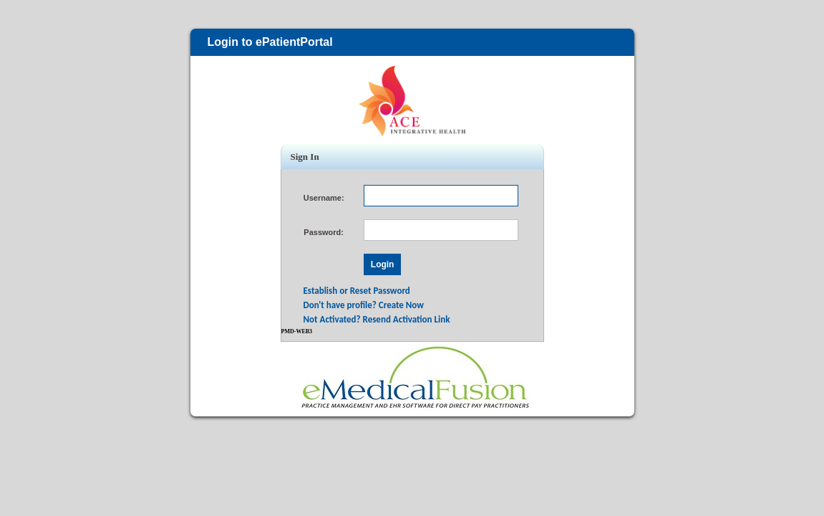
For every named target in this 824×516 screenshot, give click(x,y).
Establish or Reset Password (357, 290)
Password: (324, 232)
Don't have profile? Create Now (364, 305)
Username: (324, 198)
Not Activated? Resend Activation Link (377, 319)
